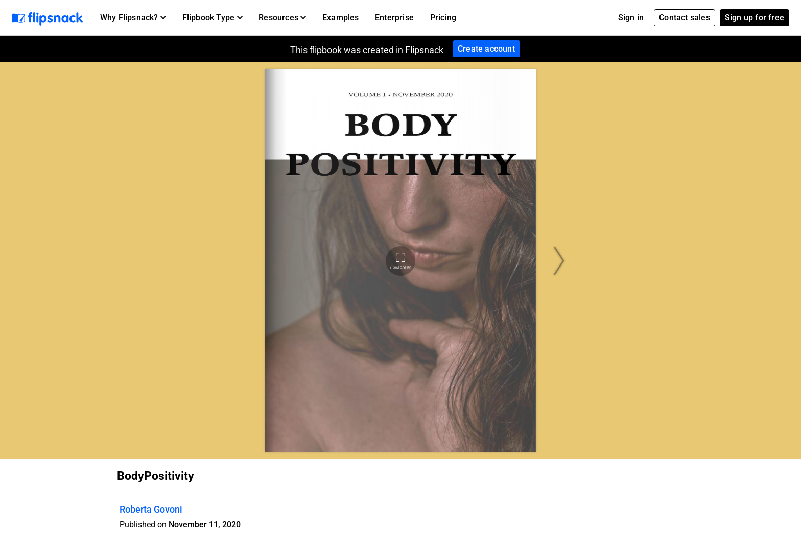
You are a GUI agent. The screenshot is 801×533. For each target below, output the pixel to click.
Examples (340, 17)
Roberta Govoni (151, 509)
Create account (486, 49)
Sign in (631, 17)
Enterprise (394, 17)
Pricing (443, 17)
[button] (133, 18)
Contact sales (684, 17)
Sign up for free (754, 17)
